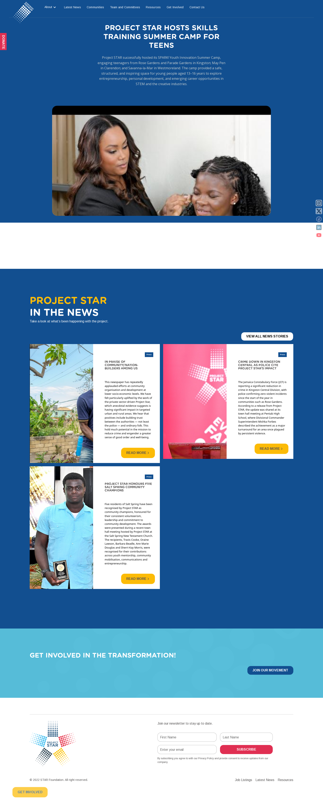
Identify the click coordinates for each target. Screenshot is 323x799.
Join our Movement (270, 670)
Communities (95, 7)
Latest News (72, 7)
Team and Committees (125, 7)
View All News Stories (267, 336)
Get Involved (175, 7)
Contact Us (197, 7)
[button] (50, 7)
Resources (153, 7)
